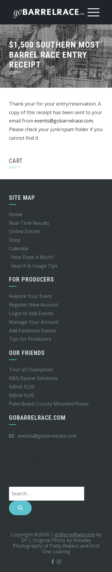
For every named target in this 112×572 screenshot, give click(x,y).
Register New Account (33, 304)
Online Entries (25, 231)
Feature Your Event (30, 296)
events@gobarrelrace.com (63, 120)
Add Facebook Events (32, 330)
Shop (15, 240)
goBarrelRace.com (74, 534)
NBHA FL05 (21, 395)
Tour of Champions (31, 369)
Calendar (19, 248)
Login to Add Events (31, 313)
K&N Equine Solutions (33, 378)
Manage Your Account (34, 322)
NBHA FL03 (21, 387)
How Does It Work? (32, 257)
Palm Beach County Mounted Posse (49, 403)
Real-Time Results (29, 223)
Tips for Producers (30, 339)
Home (15, 214)
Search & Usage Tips (34, 266)
